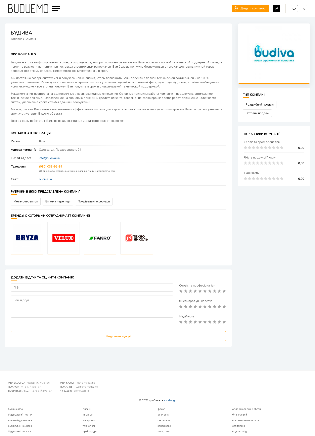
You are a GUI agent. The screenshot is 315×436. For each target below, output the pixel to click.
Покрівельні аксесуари (94, 201)
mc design (170, 400)
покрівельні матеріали (246, 420)
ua (294, 8)
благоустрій (239, 415)
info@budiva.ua (49, 158)
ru (303, 8)
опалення (163, 415)
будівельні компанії (20, 426)
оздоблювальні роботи (246, 409)
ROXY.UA (24, 387)
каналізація (165, 426)
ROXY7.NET (79, 387)
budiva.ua (45, 179)
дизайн (87, 409)
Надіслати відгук (118, 336)
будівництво (15, 409)
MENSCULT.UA (29, 383)
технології (89, 426)
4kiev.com (74, 391)
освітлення (238, 426)
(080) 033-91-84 (50, 167)
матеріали (89, 420)
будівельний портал (20, 415)
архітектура (90, 431)
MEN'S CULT (77, 383)
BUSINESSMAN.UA (30, 391)
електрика (164, 431)
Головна (16, 39)
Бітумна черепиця (58, 201)
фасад (161, 409)
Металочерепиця (25, 201)
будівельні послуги (20, 431)
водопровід (239, 431)
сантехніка (164, 420)
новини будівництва (20, 420)
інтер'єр (88, 415)
